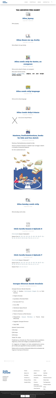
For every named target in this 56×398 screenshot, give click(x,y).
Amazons (36, 377)
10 (22, 238)
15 (12, 238)
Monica (19, 75)
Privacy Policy (27, 380)
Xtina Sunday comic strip (28, 204)
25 (22, 236)
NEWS (30, 20)
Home (25, 370)
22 (29, 236)
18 (38, 236)
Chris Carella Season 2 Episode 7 (28, 255)
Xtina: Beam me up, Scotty (28, 40)
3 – (35, 238)
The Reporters (46, 382)
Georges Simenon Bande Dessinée (28, 284)
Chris (35, 380)
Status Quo (46, 380)
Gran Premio (37, 388)
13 (16, 238)
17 (40, 236)
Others (45, 375)
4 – (34, 238)
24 (24, 236)
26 (19, 236)
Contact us (26, 377)
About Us (26, 373)
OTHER (33, 140)
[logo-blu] (5, 2)
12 (19, 238)
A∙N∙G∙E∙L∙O (36, 370)
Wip (44, 389)
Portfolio (26, 375)
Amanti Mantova (38, 375)
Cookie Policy (27, 382)
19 (36, 236)
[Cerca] (51, 2)
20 (34, 236)
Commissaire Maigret (30, 291)
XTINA (32, 20)
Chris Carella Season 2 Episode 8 (28, 229)
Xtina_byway (28, 18)
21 (31, 236)
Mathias (45, 373)
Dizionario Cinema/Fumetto (38, 385)
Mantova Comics (47, 377)
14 (14, 238)
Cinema (36, 382)
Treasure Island (47, 384)
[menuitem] (26, 2)
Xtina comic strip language (28, 91)
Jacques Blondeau (27, 317)
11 (20, 238)
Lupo (44, 370)
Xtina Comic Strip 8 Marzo (28, 112)
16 (42, 236)
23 (26, 236)
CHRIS (30, 231)
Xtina (44, 386)
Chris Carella (15, 234)
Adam (35, 373)
